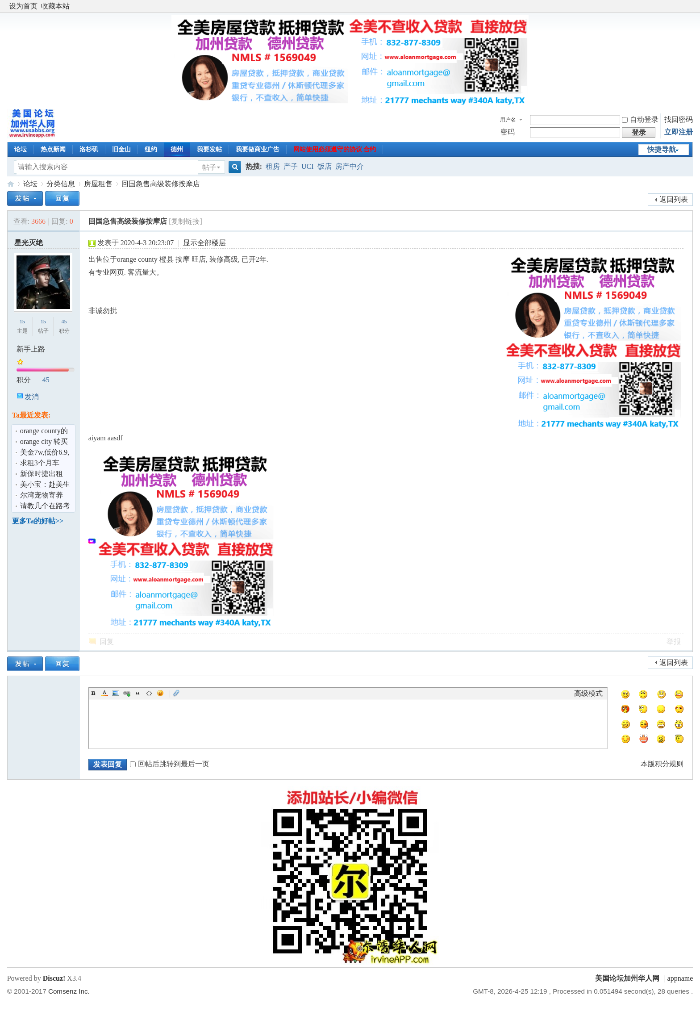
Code (149, 693)
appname (680, 978)
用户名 (508, 120)
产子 (290, 166)
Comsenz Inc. (69, 991)
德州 (177, 149)
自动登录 (640, 119)
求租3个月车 (39, 463)
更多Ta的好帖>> (37, 521)
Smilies (160, 693)
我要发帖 (209, 149)
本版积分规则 (662, 764)
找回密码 (678, 119)
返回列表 (673, 199)
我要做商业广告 (257, 149)
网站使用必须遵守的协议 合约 (334, 149)
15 (22, 321)
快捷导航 (661, 149)
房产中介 (349, 166)
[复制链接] (185, 221)
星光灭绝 (28, 243)
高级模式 (588, 693)
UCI (307, 166)
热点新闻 (53, 149)
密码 (507, 132)
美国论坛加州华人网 (10, 183)
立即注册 (678, 132)
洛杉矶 (88, 149)
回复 (107, 641)
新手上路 (31, 349)
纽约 (151, 149)
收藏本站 (55, 6)
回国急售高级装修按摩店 (160, 184)
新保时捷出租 (41, 473)
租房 (273, 166)
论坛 (20, 149)
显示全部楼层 (204, 243)
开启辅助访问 (690, 6)
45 (64, 321)
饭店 (324, 166)
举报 (674, 641)
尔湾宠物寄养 (41, 495)
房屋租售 (98, 184)
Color (104, 693)
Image (115, 693)
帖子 (209, 167)
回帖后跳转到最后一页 (169, 764)
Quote (137, 693)
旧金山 (121, 149)
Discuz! (54, 978)
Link (126, 693)
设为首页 (23, 6)
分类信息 (60, 184)
